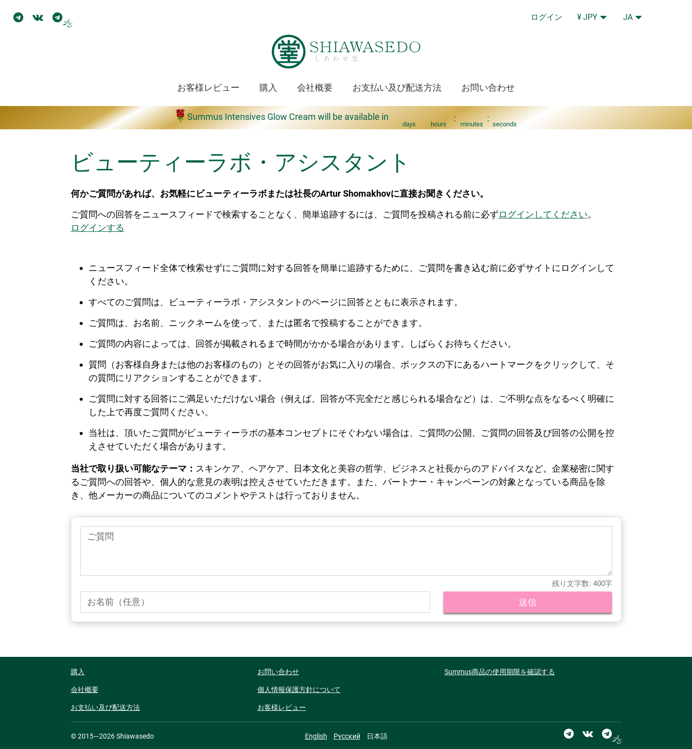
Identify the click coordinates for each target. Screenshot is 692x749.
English (316, 736)
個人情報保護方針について (299, 690)
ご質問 (100, 536)
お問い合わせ (488, 87)
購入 (268, 87)
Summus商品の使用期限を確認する (500, 672)
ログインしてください (543, 214)
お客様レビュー (208, 87)
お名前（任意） (118, 601)
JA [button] (628, 17)
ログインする (97, 227)
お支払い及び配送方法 (397, 87)
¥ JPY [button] (587, 17)
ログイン (546, 17)
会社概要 (315, 87)
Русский (347, 736)
